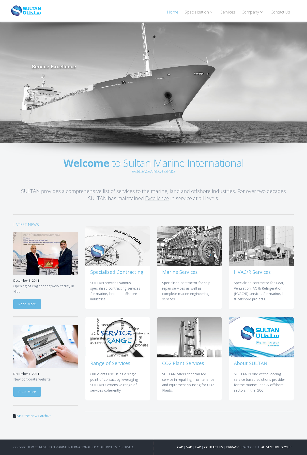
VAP (189, 447)
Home (172, 12)
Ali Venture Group (276, 447)
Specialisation (199, 12)
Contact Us (280, 12)
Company (253, 12)
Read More (27, 304)
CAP (180, 447)
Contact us (213, 447)
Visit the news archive (34, 415)
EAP (198, 447)
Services (227, 12)
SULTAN (26, 10)
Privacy (232, 447)
